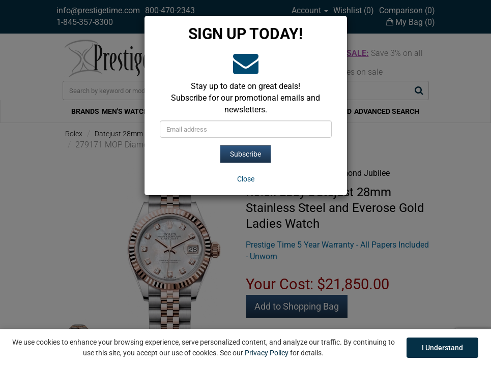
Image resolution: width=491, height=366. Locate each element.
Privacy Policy (266, 353)
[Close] (246, 179)
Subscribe (245, 154)
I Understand (442, 348)
